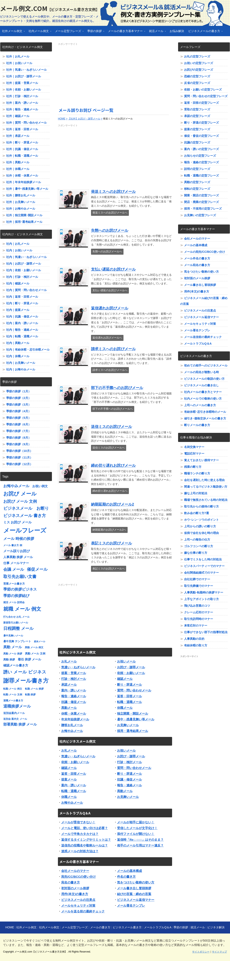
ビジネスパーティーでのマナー (204, 566)
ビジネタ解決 (216, 927)
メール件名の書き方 (197, 258)
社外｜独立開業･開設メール (24, 215)
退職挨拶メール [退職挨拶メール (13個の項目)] (17, 706)
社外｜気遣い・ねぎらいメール (26, 69)
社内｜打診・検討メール (22, 276)
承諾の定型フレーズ (197, 116)
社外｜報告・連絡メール (22, 109)
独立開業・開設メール (132, 713)
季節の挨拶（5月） (18, 417)
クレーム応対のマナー (198, 612)
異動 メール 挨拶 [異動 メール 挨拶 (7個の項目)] (12, 653)
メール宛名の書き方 (197, 265)
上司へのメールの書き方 (200, 405)
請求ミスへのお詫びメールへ (109, 369)
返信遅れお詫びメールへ (107, 337)
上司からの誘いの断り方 (200, 526)
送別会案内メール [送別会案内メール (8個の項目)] (14, 713)
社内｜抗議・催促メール (22, 316)
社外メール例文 (12, 32)
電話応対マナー (194, 453)
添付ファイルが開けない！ (135, 834)
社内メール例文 (38, 32)
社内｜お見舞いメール (20, 362)
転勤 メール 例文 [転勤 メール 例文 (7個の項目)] (12, 688)
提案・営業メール (73, 673)
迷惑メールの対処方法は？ (79, 851)
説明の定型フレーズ (197, 169)
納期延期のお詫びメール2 (112, 504)
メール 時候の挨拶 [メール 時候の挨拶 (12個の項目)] (18, 539)
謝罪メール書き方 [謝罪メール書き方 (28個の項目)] (26, 681)
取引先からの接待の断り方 (201, 506)
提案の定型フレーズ (197, 129)
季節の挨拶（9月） (18, 444)
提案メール (69, 779)
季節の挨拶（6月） (18, 424)
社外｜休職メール (17, 169)
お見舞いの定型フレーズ (200, 215)
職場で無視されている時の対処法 (206, 499)
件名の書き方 (126, 876)
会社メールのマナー (75, 871)
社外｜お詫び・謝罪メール (23, 76)
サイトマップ (219, 951)
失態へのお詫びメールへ (107, 251)
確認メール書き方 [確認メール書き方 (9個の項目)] (15, 665)
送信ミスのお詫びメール (111, 427)
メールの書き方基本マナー (125, 32)
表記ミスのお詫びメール (111, 543)
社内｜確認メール (17, 283)
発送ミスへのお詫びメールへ (109, 212)
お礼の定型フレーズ (197, 56)
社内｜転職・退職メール (22, 336)
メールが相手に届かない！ (135, 822)
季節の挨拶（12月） (19, 464)
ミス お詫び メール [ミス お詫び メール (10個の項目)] (17, 522)
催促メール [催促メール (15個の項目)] (37, 569)
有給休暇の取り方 (195, 645)
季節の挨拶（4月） (18, 411)
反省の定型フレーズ (197, 83)
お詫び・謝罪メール (131, 667)
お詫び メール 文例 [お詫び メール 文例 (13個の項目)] (20, 501)
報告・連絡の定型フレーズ (201, 162)
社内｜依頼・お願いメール (23, 270)
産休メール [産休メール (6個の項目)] (39, 641)
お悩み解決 (177, 31)
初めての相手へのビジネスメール (206, 365)
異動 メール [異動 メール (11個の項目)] (12, 647)
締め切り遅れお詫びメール (113, 465)
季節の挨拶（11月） (19, 457)
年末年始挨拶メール (75, 719)
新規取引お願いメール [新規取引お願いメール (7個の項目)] (15, 622)
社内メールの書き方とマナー (203, 392)
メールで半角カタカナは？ (79, 834)
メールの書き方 (100, 927)
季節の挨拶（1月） (18, 391)
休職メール (125, 707)
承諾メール (69, 684)
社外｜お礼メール (17, 56)
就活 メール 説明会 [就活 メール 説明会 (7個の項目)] (14, 602)
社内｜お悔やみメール (20, 369)
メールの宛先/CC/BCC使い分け (204, 251)
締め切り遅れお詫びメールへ (109, 490)
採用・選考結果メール (132, 731)
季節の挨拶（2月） (18, 398)
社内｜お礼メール (17, 243)
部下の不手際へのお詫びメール (117, 388)
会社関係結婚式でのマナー (201, 572)
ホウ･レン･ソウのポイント (201, 519)
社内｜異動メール (17, 343)
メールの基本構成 (129, 871)
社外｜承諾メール (17, 135)
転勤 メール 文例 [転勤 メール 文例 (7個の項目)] (12, 694)
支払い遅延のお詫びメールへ (109, 290)
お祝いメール (126, 661)
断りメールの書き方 (197, 425)
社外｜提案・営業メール (22, 83)
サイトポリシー (201, 951)
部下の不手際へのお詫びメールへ (112, 408)
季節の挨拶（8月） (18, 437)
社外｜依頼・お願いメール (23, 89)
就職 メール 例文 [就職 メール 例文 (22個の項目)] (22, 609)
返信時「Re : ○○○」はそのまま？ (140, 839)
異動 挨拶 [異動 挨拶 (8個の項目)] (9, 659)
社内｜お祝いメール (19, 250)
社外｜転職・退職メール (22, 155)
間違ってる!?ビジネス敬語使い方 (205, 486)
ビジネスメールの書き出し (201, 385)
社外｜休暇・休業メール (22, 175)
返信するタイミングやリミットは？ (86, 839)
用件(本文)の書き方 (74, 894)
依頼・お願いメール (131, 673)
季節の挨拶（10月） (19, 450)
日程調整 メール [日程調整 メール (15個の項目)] (18, 628)
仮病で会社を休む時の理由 (201, 533)
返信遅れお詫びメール (109, 308)
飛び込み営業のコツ (197, 605)
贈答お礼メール (72, 725)
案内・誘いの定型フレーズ (201, 149)
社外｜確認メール (17, 116)
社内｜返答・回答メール (22, 296)
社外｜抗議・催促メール (22, 149)
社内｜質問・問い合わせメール (26, 290)
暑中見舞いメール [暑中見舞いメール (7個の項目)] (13, 635)
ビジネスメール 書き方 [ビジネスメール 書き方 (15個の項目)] (24, 515)
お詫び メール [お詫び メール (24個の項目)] (20, 494)
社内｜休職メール (17, 356)
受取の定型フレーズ (197, 109)
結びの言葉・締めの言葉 (134, 894)
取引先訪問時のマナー (198, 619)
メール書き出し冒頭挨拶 (134, 888)
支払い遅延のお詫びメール (113, 269)
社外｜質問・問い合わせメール (26, 122)
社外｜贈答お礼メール (20, 195)
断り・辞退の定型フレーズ (201, 122)
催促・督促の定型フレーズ (201, 135)
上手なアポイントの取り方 (201, 599)
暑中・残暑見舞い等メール (135, 719)
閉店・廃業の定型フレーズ (201, 202)
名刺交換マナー (194, 447)
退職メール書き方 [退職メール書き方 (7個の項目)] (13, 700)
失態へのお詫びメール (109, 230)
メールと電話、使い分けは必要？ (84, 828)
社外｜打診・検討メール (22, 96)
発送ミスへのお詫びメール (113, 192)
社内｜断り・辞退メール (22, 303)
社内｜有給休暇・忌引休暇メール (28, 349)
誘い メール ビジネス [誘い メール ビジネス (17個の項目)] (24, 672)
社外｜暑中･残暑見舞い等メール (27, 188)
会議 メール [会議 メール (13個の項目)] (13, 569)
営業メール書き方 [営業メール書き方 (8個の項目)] (14, 583)
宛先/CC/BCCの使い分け (78, 876)
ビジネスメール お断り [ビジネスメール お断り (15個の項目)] (26, 508)
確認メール (125, 678)
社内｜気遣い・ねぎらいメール (26, 257)
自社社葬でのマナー (197, 579)
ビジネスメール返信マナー (135, 899)
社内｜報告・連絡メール (22, 329)
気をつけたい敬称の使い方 (135, 882)
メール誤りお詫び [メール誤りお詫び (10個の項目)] (16, 551)
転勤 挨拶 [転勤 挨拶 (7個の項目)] (30, 694)
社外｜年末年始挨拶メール (23, 182)
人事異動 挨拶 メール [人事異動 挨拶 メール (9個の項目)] (18, 557)
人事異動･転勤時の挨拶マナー (203, 592)
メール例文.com (49, 8)
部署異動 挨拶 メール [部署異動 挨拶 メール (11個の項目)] (20, 724)
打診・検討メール (73, 678)
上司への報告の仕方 (197, 539)
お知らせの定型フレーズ (200, 155)
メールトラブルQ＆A (198, 343)
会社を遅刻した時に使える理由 (204, 480)
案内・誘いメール (73, 690)
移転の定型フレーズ (197, 188)
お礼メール (69, 661)
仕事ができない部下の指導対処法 (206, 632)
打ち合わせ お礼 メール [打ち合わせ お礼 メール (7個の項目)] (16, 616)
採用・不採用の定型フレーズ (203, 208)
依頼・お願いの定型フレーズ (203, 89)
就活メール (156, 32)
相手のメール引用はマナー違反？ (140, 845)
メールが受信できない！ (78, 822)
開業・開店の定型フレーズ (201, 195)
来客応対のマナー (195, 625)
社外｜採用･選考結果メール (24, 221)
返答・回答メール (129, 696)
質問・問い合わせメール (134, 690)
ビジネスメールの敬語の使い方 (204, 378)
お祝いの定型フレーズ (198, 63)
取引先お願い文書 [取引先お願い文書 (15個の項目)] (19, 576)
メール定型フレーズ (68, 32)
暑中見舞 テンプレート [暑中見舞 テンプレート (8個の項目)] (17, 641)
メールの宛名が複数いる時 (201, 372)
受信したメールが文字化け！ (137, 828)
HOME (9, 927)
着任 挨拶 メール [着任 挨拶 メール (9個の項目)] (29, 659)
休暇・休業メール (73, 713)
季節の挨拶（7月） (18, 431)
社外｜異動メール (17, 162)
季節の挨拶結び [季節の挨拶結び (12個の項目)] (16, 596)
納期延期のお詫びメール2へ (109, 529)
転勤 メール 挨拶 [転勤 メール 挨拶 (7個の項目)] (34, 688)
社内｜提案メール (17, 310)
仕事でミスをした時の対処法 (203, 559)
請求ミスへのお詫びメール (113, 349)
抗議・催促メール (73, 702)
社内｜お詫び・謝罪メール (23, 263)
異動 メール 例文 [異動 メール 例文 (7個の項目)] (34, 647)
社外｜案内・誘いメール (22, 102)
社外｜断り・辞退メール (22, 142)
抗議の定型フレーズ (197, 142)
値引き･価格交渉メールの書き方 (205, 418)
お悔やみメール (72, 731)
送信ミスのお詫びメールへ (108, 447)
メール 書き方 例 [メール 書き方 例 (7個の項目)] (12, 545)
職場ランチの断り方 (197, 473)
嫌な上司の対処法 (195, 493)
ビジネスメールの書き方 (204, 32)
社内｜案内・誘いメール (22, 323)
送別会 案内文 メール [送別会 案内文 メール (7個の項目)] (15, 718)
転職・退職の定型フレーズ (201, 175)
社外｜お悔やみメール (20, 208)
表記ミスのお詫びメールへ (108, 568)
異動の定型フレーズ (197, 182)
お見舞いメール (128, 725)
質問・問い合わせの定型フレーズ (206, 96)
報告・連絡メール (73, 696)
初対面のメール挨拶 (75, 888)
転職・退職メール (129, 702)
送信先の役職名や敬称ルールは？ (84, 845)
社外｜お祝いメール (19, 63)
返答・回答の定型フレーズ (201, 102)
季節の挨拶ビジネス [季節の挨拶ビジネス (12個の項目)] (20, 589)
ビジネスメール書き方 (127, 927)
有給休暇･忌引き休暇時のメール (205, 411)
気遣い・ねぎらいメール (78, 667)
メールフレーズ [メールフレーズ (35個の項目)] (24, 530)
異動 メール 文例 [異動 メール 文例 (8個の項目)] (35, 653)
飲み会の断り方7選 (196, 513)
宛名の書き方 (70, 882)
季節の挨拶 (94, 32)
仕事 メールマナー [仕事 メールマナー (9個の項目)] (16, 563)
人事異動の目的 (194, 638)
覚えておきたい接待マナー (201, 460)
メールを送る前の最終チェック (83, 911)
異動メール (69, 707)
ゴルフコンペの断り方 (198, 546)
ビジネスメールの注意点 (78, 899)
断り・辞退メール (129, 684)
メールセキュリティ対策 (78, 905)
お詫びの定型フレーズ (198, 69)
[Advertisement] (115, 75)
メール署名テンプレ (131, 905)
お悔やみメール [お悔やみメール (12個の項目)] (16, 486)
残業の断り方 (192, 466)
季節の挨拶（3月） (18, 404)
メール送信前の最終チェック (203, 337)
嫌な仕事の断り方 (195, 552)
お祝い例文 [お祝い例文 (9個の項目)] (40, 486)
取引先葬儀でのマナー (198, 585)
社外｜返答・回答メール (22, 129)
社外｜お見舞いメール (20, 202)
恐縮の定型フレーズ (197, 76)
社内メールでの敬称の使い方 (203, 398)
